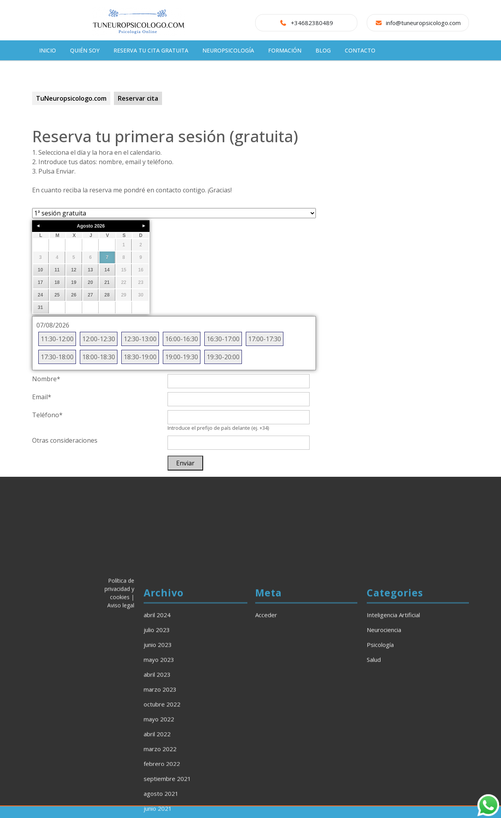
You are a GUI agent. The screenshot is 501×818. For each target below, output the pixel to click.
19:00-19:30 (181, 357)
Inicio (47, 50)
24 (40, 295)
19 (73, 282)
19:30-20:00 (223, 357)
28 (107, 295)
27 (90, 295)
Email (41, 397)
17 (40, 282)
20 (90, 282)
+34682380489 (312, 23)
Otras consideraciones (64, 440)
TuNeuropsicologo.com (71, 98)
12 (73, 270)
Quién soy (84, 50)
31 (40, 307)
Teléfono (47, 415)
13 (90, 270)
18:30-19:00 (140, 357)
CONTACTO (360, 50)
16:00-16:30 (181, 339)
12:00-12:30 (98, 339)
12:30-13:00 (140, 339)
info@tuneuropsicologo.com (423, 23)
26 (73, 295)
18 (56, 282)
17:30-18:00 (57, 357)
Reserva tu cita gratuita (151, 50)
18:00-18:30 (98, 357)
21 (107, 282)
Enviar (185, 463)
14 (107, 270)
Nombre (46, 379)
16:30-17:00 (223, 339)
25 (56, 295)
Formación (284, 50)
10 (40, 270)
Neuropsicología (228, 50)
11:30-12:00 (57, 339)
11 (56, 270)
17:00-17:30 (264, 339)
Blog (323, 50)
